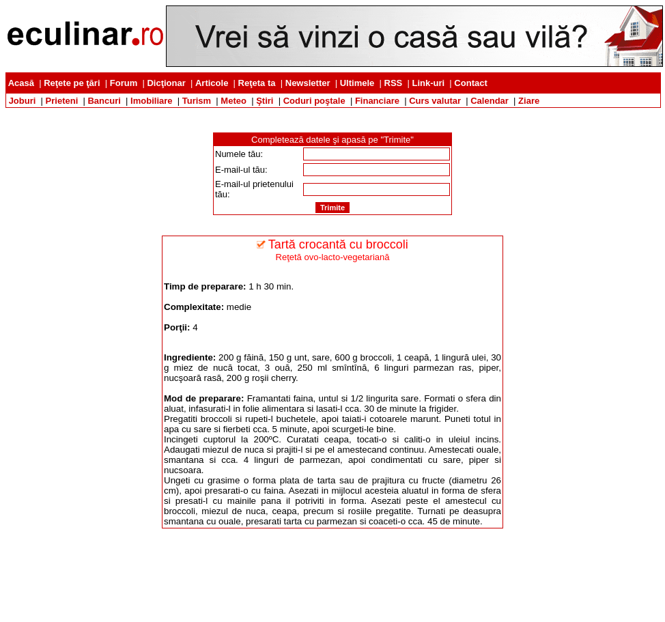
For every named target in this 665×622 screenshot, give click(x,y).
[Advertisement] (332, 113)
